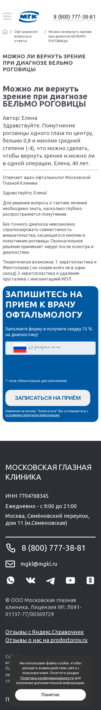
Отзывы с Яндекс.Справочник (44, 632)
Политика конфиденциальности (47, 678)
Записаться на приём (48, 398)
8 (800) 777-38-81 (75, 16)
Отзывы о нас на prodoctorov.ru (46, 640)
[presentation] (46, 367)
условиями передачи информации (32, 415)
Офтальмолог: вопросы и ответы (26, 36)
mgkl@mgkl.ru (38, 564)
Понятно (50, 694)
